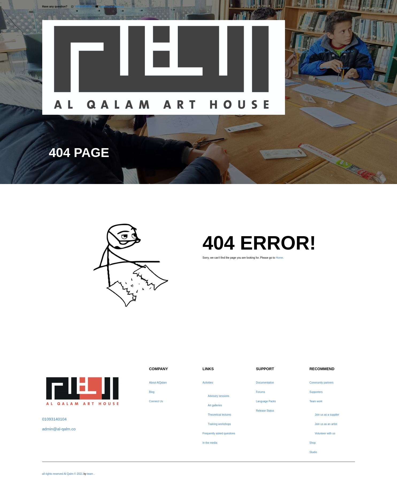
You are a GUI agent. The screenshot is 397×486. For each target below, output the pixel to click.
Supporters (316, 392)
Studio (313, 452)
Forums (260, 392)
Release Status (265, 410)
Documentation (265, 382)
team (90, 473)
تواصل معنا (343, 67)
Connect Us (156, 401)
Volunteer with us (325, 433)
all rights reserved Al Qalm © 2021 (63, 473)
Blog (152, 392)
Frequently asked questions (219, 433)
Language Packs (266, 401)
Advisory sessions (218, 396)
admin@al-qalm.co (112, 6)
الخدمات (321, 67)
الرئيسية (302, 51)
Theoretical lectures (219, 414)
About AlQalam (158, 382)
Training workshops (219, 424)
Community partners (322, 382)
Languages (340, 83)
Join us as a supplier (327, 414)
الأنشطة (345, 51)
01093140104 (83, 6)
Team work (316, 401)
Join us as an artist (326, 424)
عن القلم (324, 51)
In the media (210, 442)
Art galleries (215, 405)
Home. (280, 257)
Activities (208, 382)
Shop (313, 442)
